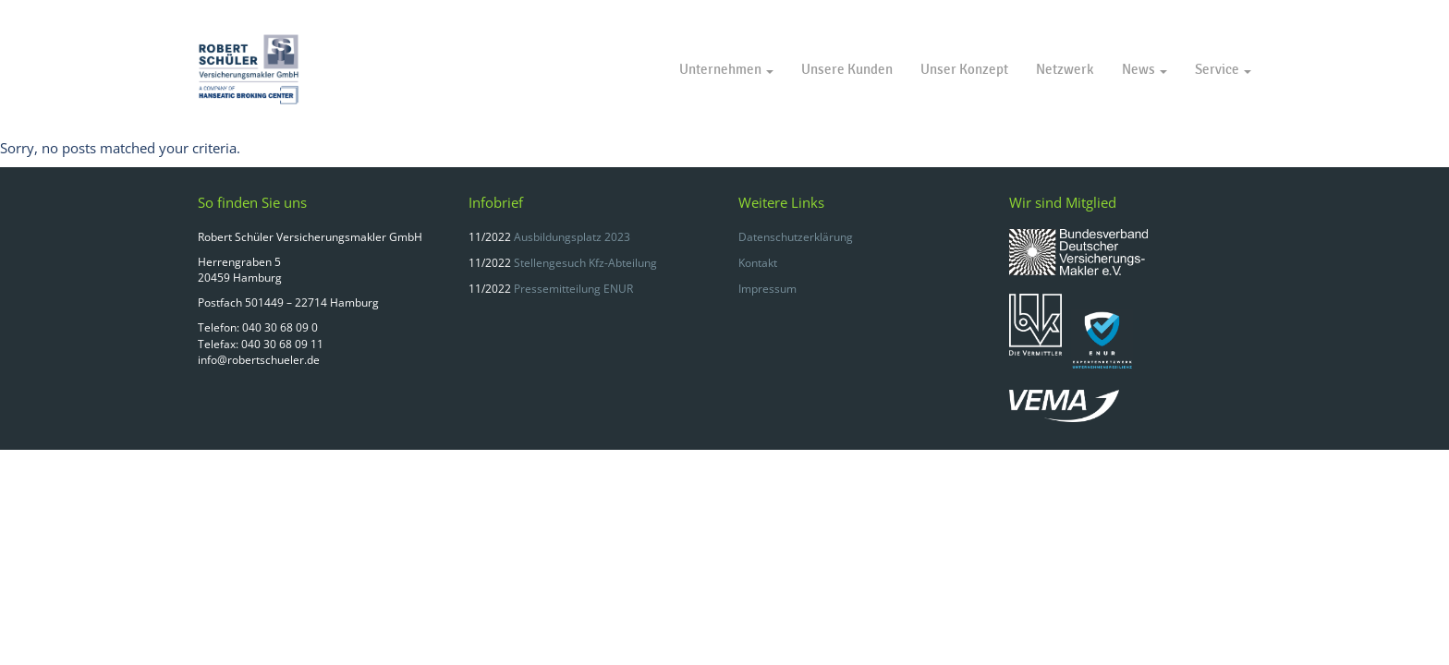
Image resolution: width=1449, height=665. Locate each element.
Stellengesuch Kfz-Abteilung (585, 263)
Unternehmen (726, 69)
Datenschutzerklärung (795, 237)
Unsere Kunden (847, 69)
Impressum (767, 288)
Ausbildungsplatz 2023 (572, 237)
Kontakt (757, 263)
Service (1223, 69)
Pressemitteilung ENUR (573, 288)
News (1144, 69)
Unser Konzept (964, 69)
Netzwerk (1065, 69)
